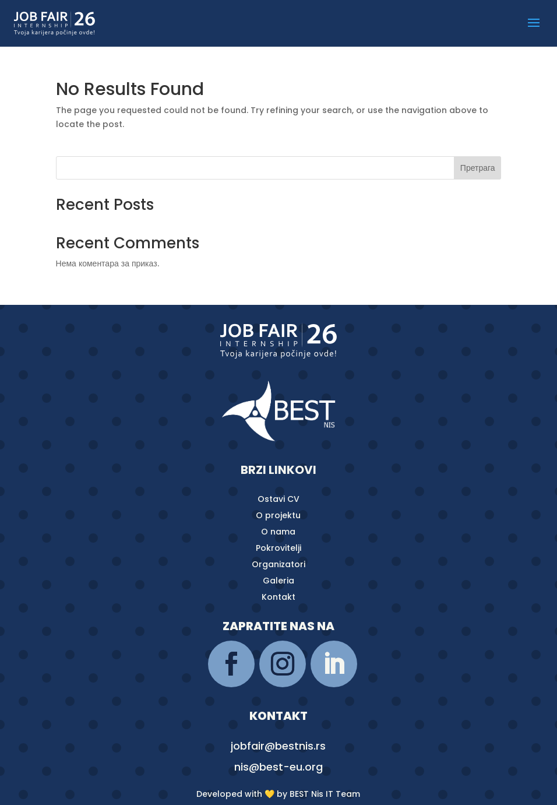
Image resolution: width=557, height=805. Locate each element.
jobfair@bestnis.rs (278, 746)
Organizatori (278, 564)
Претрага (477, 168)
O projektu (278, 515)
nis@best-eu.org (278, 767)
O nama (278, 531)
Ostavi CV (278, 499)
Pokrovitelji (278, 548)
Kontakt (278, 597)
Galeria (278, 580)
